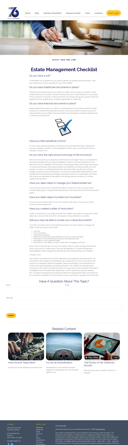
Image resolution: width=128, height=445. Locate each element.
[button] (27, 7)
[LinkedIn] (12, 438)
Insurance (39, 428)
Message (9, 292)
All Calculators (40, 438)
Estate (38, 426)
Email (67, 279)
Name (8, 279)
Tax (37, 430)
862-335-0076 (16, 422)
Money (38, 432)
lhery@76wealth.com (14, 435)
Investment (39, 424)
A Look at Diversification (59, 356)
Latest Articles (40, 434)
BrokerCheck (101, 423)
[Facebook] (8, 438)
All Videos (39, 436)
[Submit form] (11, 309)
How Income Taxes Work (21, 356)
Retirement (39, 422)
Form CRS (62, 420)
